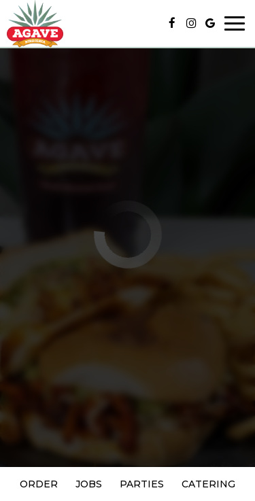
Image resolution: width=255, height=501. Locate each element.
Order (39, 484)
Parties (142, 484)
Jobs (88, 484)
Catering (208, 484)
